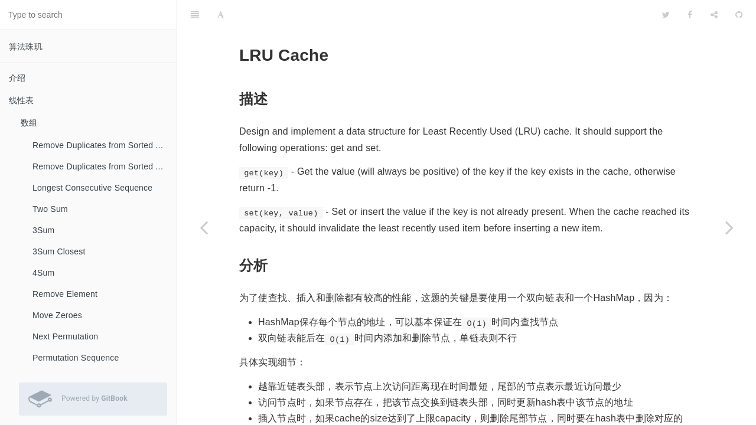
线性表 (21, 100)
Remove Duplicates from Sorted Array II (104, 166)
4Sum (43, 272)
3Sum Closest (59, 251)
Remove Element (64, 294)
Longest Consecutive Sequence (92, 187)
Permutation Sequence (75, 357)
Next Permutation (65, 336)
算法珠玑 (26, 46)
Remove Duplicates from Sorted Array (103, 145)
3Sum (43, 230)
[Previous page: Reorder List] (203, 227)
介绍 (17, 78)
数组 (29, 123)
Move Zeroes (57, 315)
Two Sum (50, 209)
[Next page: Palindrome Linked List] (729, 227)
